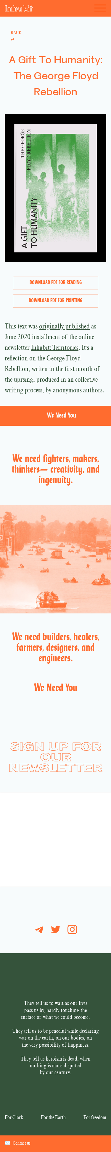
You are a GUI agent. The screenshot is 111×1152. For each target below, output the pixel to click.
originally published (64, 327)
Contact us (17, 1143)
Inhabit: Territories (54, 348)
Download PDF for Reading (56, 282)
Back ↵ (16, 37)
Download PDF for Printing (55, 300)
